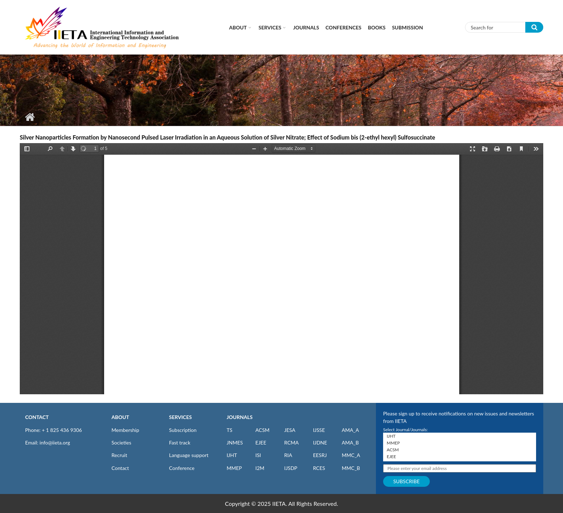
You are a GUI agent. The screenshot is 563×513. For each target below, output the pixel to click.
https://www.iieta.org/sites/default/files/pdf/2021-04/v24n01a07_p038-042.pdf (281, 268)
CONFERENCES (344, 27)
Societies (121, 442)
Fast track (179, 442)
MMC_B (351, 468)
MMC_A (351, 455)
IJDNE (320, 442)
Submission (407, 27)
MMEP (234, 468)
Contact (120, 468)
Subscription (182, 430)
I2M (259, 468)
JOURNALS (239, 417)
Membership (125, 430)
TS (229, 430)
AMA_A (350, 430)
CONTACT (37, 417)
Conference (182, 468)
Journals (306, 27)
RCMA (291, 442)
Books (377, 27)
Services (270, 27)
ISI (258, 455)
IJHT (232, 455)
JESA (289, 430)
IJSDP (290, 468)
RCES (319, 468)
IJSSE (319, 430)
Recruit (119, 455)
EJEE (260, 442)
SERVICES (180, 417)
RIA (288, 455)
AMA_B (350, 442)
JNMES (235, 442)
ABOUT (120, 417)
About (238, 27)
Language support (189, 455)
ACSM (262, 430)
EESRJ (320, 455)
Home (29, 117)
